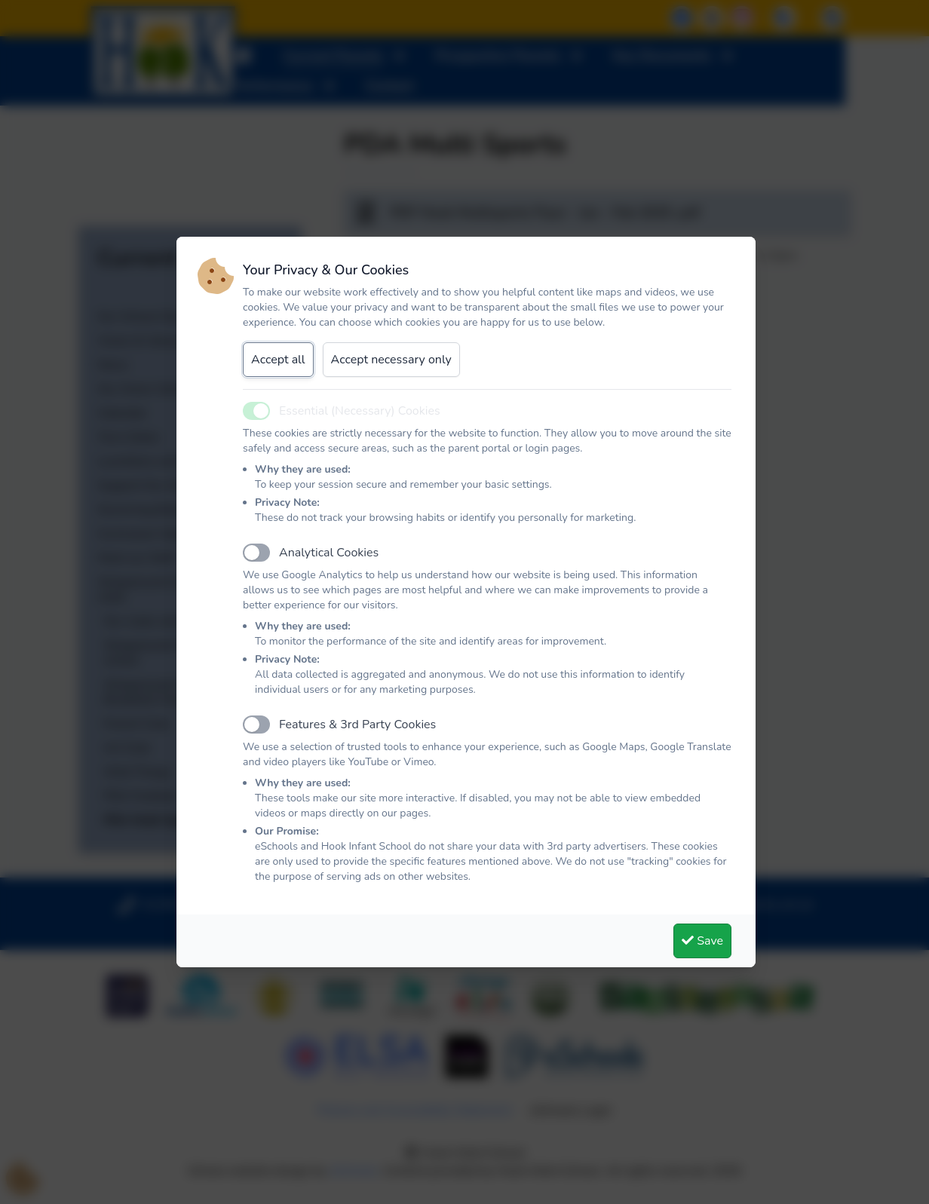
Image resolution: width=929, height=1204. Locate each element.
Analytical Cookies (329, 552)
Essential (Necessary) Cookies (359, 411)
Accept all (278, 359)
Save (702, 941)
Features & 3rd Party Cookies (357, 724)
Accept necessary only (391, 359)
